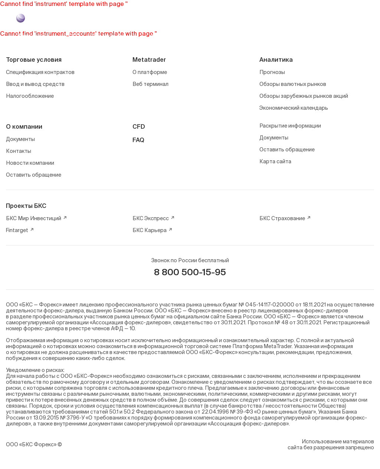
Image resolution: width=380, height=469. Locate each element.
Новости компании (30, 163)
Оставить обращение (33, 175)
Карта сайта (275, 161)
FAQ (138, 139)
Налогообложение (30, 96)
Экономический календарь (293, 108)
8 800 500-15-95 (190, 272)
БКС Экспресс (153, 218)
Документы (20, 139)
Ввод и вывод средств (35, 84)
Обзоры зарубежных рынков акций (303, 96)
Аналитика (276, 59)
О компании (24, 126)
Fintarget (20, 230)
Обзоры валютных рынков (292, 84)
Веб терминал (150, 84)
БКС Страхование (285, 218)
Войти (347, 36)
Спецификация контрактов (40, 72)
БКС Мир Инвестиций (36, 218)
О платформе (149, 72)
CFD (138, 126)
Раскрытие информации (290, 126)
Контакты (18, 151)
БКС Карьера (152, 230)
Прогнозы (272, 72)
